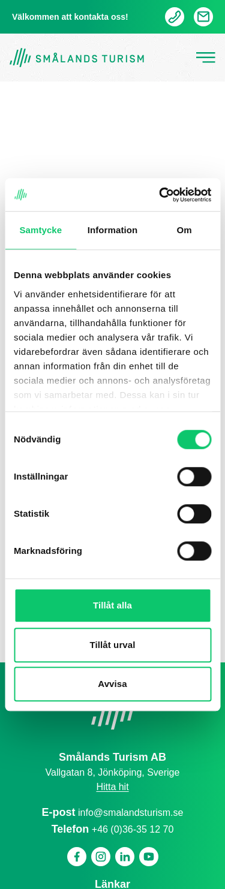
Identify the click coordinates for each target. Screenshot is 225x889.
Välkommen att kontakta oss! (70, 17)
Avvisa (112, 684)
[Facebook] (76, 856)
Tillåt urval (113, 645)
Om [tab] (184, 230)
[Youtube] (148, 856)
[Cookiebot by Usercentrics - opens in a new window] (160, 195)
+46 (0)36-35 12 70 (133, 829)
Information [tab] (113, 230)
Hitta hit (112, 787)
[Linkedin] (124, 856)
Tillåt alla (112, 605)
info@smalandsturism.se (130, 812)
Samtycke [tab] (40, 230)
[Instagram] (100, 856)
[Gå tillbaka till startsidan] (77, 58)
